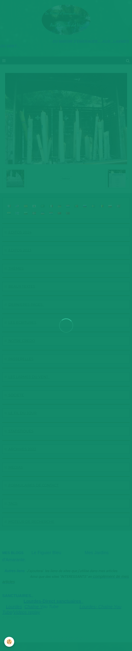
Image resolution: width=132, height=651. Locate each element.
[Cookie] (9, 642)
